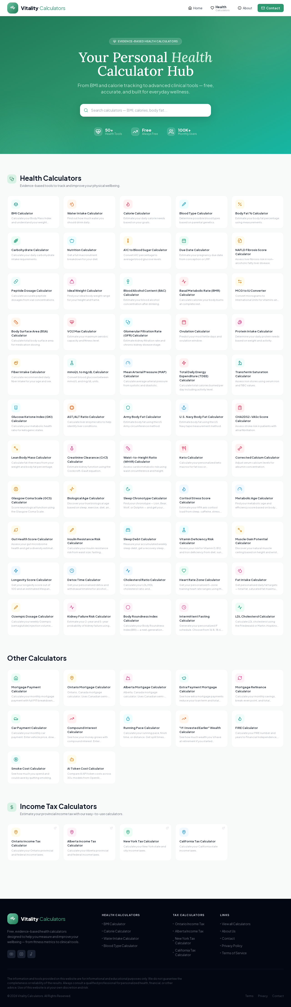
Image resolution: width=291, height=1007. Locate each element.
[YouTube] (11, 954)
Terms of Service (233, 953)
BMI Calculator (113, 924)
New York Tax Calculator (193, 940)
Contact (227, 938)
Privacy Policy (231, 946)
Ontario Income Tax (190, 924)
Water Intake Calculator (120, 938)
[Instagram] (21, 954)
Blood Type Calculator (120, 946)
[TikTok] (31, 954)
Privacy (263, 996)
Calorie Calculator (116, 931)
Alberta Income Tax (190, 931)
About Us (228, 931)
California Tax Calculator (193, 952)
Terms (249, 996)
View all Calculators (235, 924)
